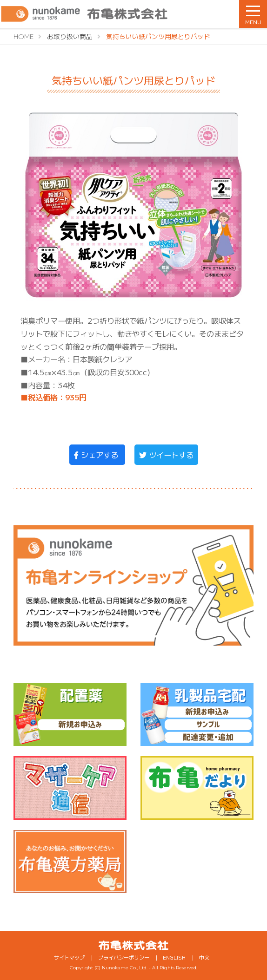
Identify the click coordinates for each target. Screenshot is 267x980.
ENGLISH (174, 957)
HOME (23, 36)
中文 (204, 957)
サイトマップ (69, 957)
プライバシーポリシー (123, 957)
